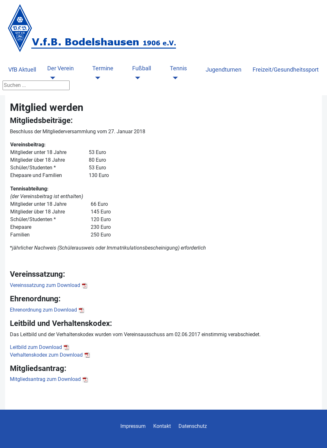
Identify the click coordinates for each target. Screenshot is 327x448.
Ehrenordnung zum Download (43, 310)
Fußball (141, 68)
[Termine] (96, 78)
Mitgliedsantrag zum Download (45, 379)
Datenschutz (193, 426)
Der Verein (60, 68)
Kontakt (162, 426)
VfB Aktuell (22, 69)
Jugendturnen (223, 69)
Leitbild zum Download (36, 347)
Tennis (178, 68)
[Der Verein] (51, 78)
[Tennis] (174, 78)
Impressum (133, 426)
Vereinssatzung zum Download (45, 285)
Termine (102, 68)
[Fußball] (136, 78)
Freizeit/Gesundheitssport (286, 69)
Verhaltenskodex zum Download (46, 355)
